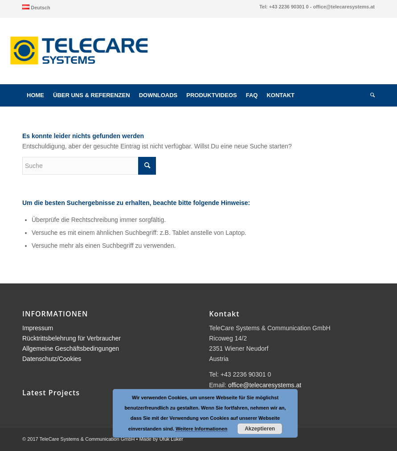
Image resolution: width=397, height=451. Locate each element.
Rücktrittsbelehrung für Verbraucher (71, 338)
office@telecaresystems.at (264, 385)
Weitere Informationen (201, 428)
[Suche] (370, 95)
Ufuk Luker (171, 439)
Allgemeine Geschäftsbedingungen (70, 348)
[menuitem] (36, 7)
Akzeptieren (260, 429)
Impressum (37, 328)
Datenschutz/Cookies (51, 358)
